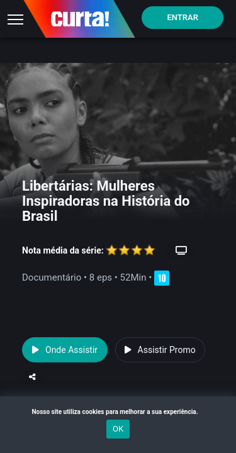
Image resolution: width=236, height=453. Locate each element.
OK (118, 428)
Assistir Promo (160, 350)
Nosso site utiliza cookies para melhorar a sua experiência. (117, 411)
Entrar (182, 17)
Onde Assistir (65, 350)
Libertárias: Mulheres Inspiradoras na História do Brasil (106, 201)
